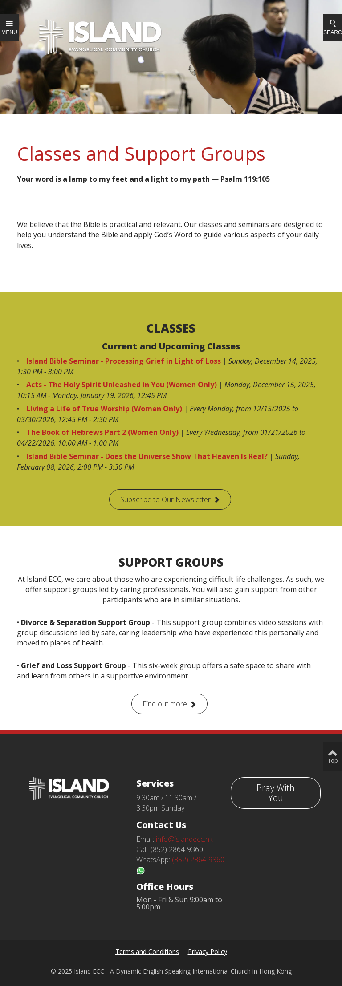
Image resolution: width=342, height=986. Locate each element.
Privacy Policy (207, 951)
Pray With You (275, 793)
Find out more (164, 704)
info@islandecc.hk (184, 839)
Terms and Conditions (147, 951)
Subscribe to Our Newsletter (165, 499)
